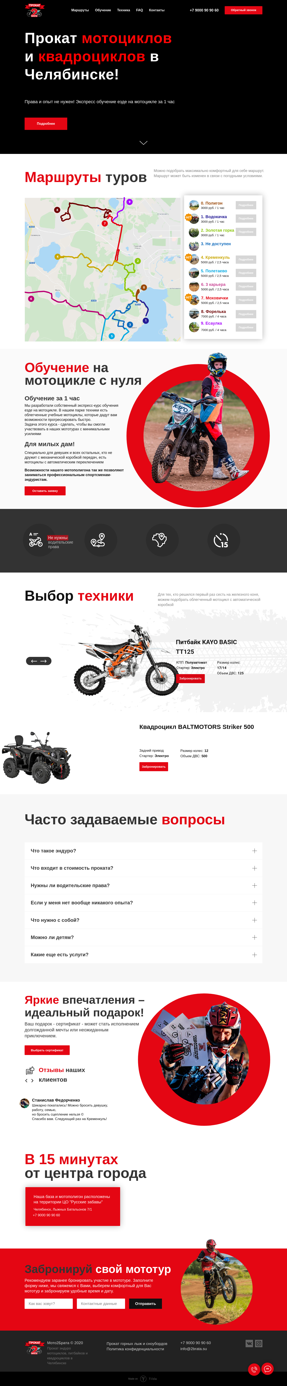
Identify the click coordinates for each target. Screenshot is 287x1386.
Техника (123, 10)
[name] (49, 1304)
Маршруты (80, 10)
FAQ (139, 10)
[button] (243, 10)
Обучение (103, 10)
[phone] (101, 1304)
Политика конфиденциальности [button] (135, 1349)
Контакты (156, 10)
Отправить (145, 1303)
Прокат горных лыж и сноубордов (137, 1343)
